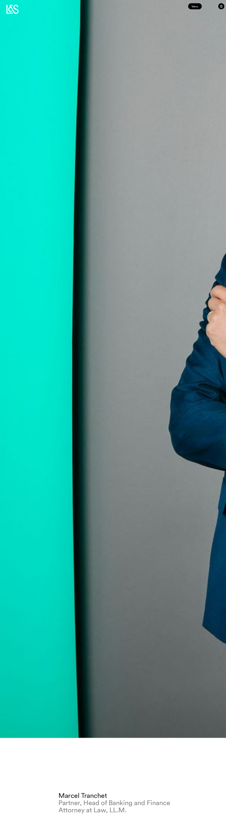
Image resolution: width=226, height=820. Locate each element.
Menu (200, 8)
